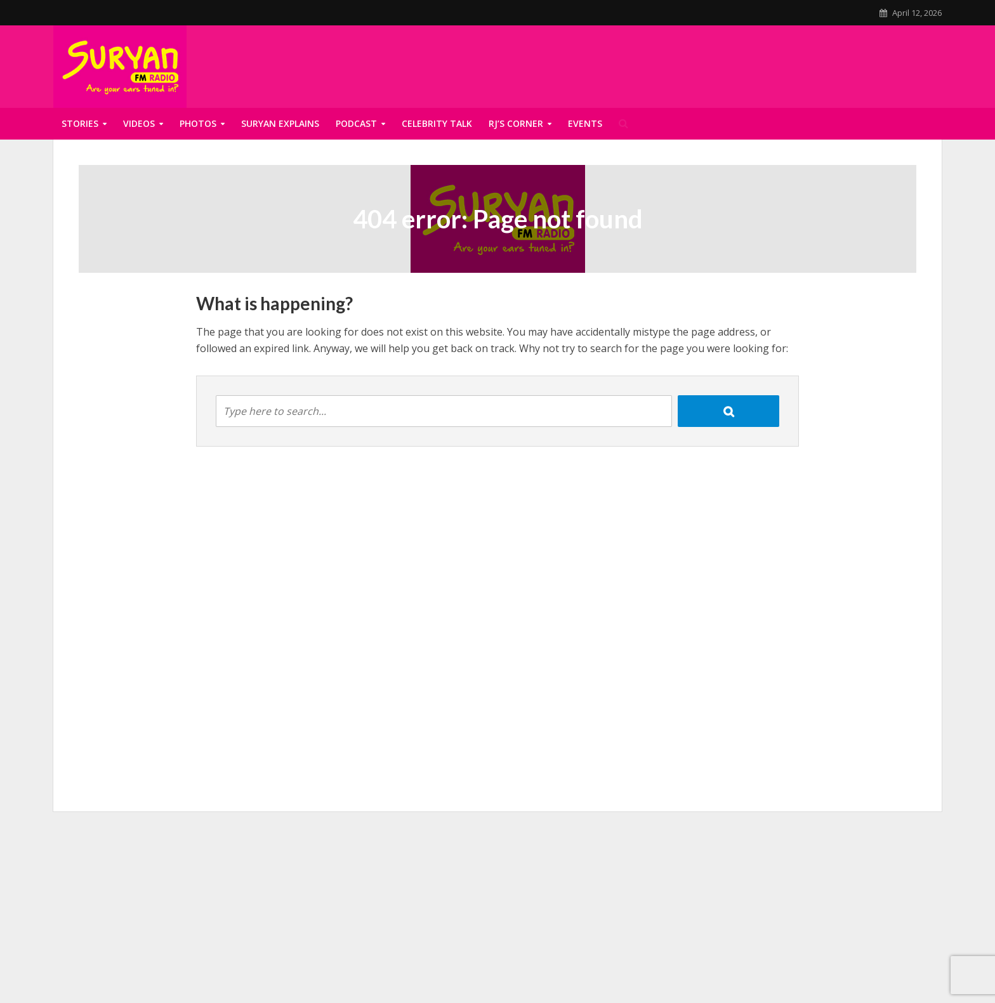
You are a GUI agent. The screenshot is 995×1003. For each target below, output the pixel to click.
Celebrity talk (437, 123)
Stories (80, 123)
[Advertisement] (497, 913)
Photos (198, 123)
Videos (139, 123)
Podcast (356, 123)
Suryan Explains (280, 123)
